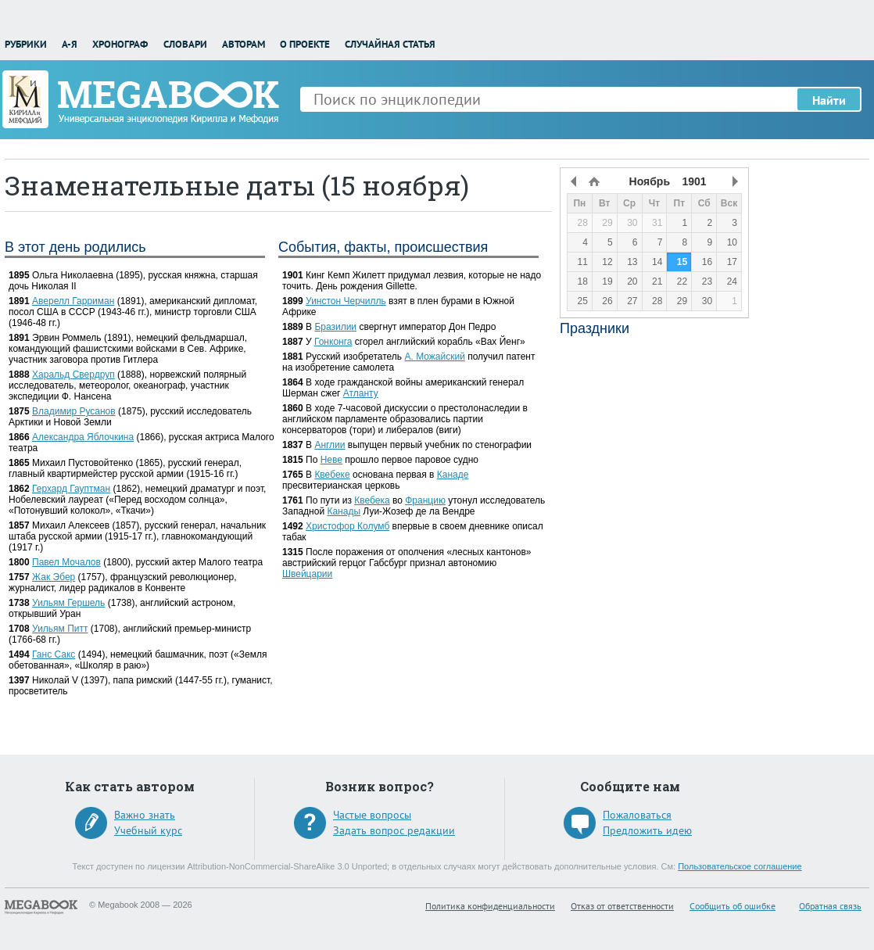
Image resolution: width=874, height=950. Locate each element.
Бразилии (335, 326)
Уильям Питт (60, 628)
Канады (343, 511)
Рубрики (26, 44)
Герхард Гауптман (71, 488)
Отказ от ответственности (622, 906)
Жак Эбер (53, 577)
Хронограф (120, 44)
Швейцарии (307, 573)
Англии (329, 444)
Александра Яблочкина (83, 437)
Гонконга (333, 341)
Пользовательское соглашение (739, 866)
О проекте (305, 44)
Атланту (360, 393)
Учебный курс (148, 830)
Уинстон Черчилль (346, 301)
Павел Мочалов (66, 562)
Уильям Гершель (68, 602)
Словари (185, 44)
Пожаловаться (637, 815)
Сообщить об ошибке (732, 906)
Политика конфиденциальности (490, 906)
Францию (425, 500)
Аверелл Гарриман (73, 301)
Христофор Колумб (347, 526)
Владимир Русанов (74, 411)
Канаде (453, 474)
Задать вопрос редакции (394, 830)
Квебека (371, 500)
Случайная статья (390, 44)
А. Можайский (434, 356)
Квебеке (331, 474)
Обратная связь (830, 906)
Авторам (243, 44)
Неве (331, 459)
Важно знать (144, 815)
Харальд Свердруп (73, 374)
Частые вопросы (372, 815)
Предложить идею (647, 830)
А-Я (69, 44)
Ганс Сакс (53, 654)
